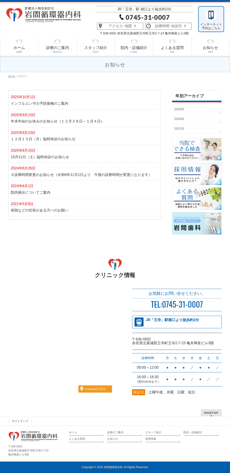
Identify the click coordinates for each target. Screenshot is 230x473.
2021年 (179, 128)
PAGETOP (211, 412)
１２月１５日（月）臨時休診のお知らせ (43, 139)
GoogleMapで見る (94, 389)
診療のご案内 (115, 432)
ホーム (73, 432)
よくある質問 (77, 438)
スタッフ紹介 (153, 432)
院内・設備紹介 (193, 432)
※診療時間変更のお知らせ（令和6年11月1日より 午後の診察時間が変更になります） (81, 175)
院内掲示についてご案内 (30, 192)
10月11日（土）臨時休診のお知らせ (40, 157)
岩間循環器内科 (113, 467)
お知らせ (112, 438)
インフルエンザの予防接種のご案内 (39, 103)
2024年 (179, 119)
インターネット (211, 26)
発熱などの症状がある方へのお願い (39, 210)
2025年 (179, 109)
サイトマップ (20, 421)
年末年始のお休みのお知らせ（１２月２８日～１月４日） (57, 121)
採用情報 (150, 438)
